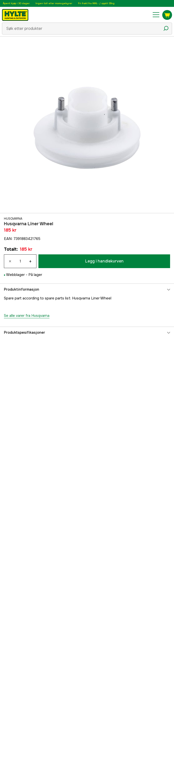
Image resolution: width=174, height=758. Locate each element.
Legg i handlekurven (104, 261)
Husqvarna (13, 219)
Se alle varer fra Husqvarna (26, 315)
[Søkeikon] (166, 28)
